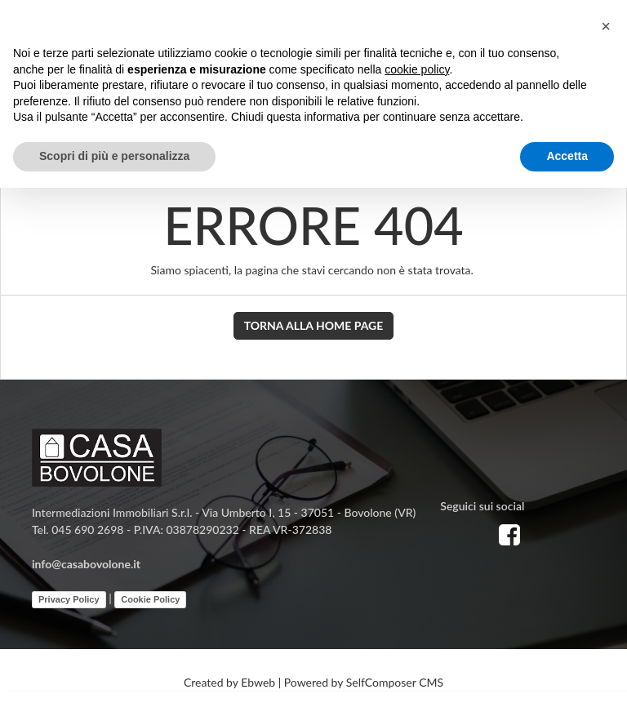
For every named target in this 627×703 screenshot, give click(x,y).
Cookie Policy (150, 599)
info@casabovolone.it (86, 564)
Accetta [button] (567, 155)
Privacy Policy (69, 599)
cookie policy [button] (417, 69)
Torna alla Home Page (314, 325)
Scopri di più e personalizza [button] (114, 155)
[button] (606, 26)
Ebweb (258, 682)
